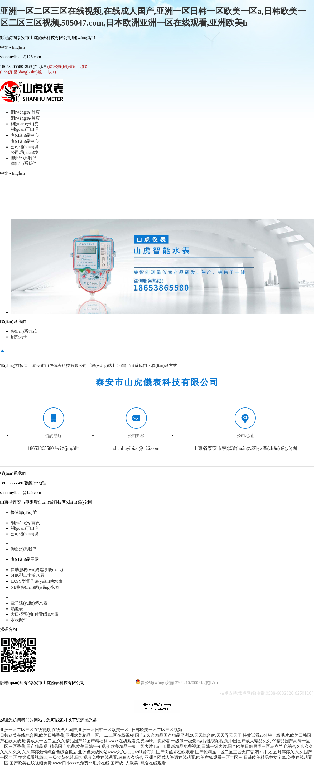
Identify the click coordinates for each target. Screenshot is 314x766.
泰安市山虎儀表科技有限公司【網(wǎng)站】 (74, 365)
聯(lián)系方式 (24, 331)
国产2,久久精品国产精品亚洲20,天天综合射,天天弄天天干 (188, 735)
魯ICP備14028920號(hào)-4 (110, 682)
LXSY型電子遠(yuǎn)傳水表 (36, 581)
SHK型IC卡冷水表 (27, 575)
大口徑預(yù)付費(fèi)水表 (35, 614)
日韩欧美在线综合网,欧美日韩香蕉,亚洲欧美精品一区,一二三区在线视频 (67, 735)
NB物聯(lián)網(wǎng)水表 (35, 587)
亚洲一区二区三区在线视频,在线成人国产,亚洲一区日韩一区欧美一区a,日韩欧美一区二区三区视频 (91, 730)
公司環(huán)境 (24, 534)
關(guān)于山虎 (24, 528)
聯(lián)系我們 (134, 365)
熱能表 (17, 608)
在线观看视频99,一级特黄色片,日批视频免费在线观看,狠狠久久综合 (80, 757)
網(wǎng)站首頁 (25, 523)
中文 (4, 47)
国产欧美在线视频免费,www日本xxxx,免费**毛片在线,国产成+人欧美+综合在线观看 (87, 763)
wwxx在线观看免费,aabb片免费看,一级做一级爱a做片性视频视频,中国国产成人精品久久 (190, 741)
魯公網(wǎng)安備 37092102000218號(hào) (176, 682)
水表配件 (19, 619)
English (18, 47)
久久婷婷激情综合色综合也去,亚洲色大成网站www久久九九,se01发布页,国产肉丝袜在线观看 (108, 752)
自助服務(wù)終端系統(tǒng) (37, 569)
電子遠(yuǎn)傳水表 (29, 603)
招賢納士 (19, 337)
